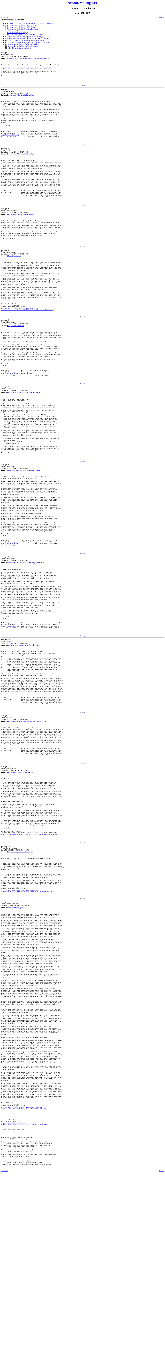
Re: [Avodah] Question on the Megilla (20, 876)
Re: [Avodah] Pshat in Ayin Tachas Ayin (20, 99)
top (84, 89)
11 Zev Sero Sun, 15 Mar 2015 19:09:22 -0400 (14, 815)
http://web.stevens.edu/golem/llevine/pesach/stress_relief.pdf (26, 69)
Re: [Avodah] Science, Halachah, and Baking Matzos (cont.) (27, 818)
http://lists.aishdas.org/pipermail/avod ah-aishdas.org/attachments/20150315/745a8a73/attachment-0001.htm (27, 344)
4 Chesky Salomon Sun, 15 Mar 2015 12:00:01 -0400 (14, 232)
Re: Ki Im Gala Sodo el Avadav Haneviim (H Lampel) (25, 35)
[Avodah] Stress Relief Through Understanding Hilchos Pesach (28, 58)
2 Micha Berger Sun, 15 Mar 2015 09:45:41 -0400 (14, 96)
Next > (161, 17)
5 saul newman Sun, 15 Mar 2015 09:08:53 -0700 (14, 278)
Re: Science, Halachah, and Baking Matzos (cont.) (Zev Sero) (28, 42)
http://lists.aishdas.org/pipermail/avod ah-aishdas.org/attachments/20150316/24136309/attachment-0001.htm (27, 1014)
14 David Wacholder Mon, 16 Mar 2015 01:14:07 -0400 (15, 1028)
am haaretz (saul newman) (15, 31)
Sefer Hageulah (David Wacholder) (19, 48)
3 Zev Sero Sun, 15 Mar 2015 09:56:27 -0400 (14, 163)
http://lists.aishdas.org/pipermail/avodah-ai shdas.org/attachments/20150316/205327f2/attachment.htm (23, 1271)
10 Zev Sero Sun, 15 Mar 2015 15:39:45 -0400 (14, 728)
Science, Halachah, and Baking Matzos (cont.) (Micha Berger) (28, 38)
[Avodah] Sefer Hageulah (15, 1031)
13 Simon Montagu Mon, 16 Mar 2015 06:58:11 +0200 (15, 965)
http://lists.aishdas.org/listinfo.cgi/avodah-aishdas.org (24, 1291)
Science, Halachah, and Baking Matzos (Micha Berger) (25, 36)
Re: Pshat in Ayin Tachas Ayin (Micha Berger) (22, 25)
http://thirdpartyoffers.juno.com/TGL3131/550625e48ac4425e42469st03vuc (29, 950)
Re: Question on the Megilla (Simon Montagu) (23, 46)
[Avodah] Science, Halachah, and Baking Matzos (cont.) (26, 635)
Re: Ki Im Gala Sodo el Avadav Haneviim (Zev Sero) (26, 40)
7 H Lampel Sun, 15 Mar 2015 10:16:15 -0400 (14, 435)
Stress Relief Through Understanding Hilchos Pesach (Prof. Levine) (30, 23)
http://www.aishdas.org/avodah (13, 1289)
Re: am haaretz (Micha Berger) (17, 33)
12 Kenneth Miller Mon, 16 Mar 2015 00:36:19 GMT (15, 873)
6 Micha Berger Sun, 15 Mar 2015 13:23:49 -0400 (14, 358)
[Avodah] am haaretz (14, 281)
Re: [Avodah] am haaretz (15, 361)
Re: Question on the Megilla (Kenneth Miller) (23, 44)
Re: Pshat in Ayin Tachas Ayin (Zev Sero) (21, 27)
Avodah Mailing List (82, 3)
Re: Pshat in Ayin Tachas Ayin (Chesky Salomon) (23, 29)
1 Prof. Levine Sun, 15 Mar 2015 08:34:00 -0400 (14, 55)
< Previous (4, 17)
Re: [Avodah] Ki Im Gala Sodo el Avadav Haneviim (24, 438)
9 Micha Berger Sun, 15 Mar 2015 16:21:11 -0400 (14, 632)
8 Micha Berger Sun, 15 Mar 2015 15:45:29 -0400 (14, 525)
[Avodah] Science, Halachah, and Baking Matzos (23, 528)
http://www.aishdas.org (10, 146)
